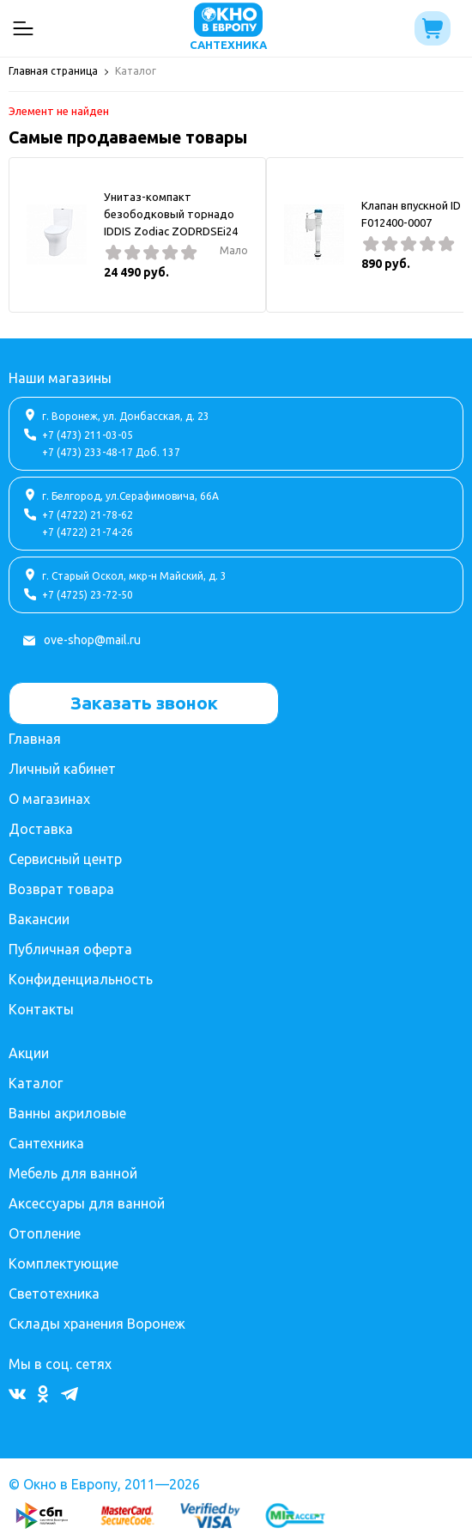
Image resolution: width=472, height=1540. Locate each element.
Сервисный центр (65, 859)
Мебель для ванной (73, 1173)
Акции (29, 1053)
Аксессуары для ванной (87, 1203)
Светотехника (54, 1293)
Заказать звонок (144, 702)
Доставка (41, 829)
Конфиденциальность (81, 979)
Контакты (41, 1009)
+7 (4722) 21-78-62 (87, 514)
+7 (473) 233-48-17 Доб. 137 (111, 452)
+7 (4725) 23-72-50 (87, 594)
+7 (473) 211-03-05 (87, 435)
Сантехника (46, 1143)
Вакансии (39, 919)
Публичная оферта (70, 949)
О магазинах (49, 799)
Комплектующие (63, 1263)
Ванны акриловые (67, 1113)
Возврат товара (61, 889)
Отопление (45, 1233)
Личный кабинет (62, 768)
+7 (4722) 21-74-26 (87, 532)
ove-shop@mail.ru (92, 640)
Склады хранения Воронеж (97, 1323)
